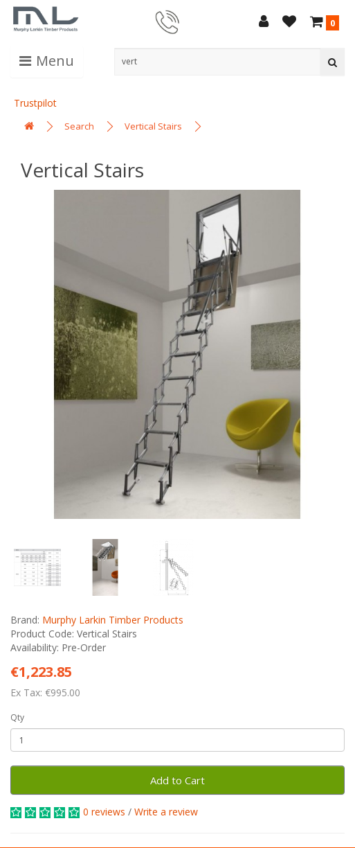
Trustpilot (35, 102)
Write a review (166, 811)
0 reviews (104, 811)
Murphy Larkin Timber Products (112, 619)
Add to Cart (177, 780)
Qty (17, 717)
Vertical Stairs (153, 126)
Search (79, 126)
